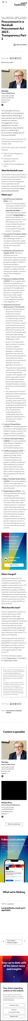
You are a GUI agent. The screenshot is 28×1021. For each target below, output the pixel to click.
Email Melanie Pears (7, 811)
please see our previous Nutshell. (12, 189)
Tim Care (4, 91)
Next (25, 941)
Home (2, 17)
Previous (3, 941)
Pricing (3, 992)
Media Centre (5, 989)
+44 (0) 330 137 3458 (7, 95)
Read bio (4, 102)
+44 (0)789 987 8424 (7, 809)
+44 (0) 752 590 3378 (7, 97)
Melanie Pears (11, 658)
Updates (17, 17)
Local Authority (10, 904)
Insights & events (9, 17)
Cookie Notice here (8, 1012)
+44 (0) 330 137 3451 (7, 807)
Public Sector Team (10, 660)
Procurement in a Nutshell (13, 710)
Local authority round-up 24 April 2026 (13, 909)
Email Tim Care (5, 100)
